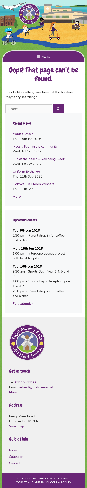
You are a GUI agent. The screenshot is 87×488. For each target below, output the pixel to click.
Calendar (16, 457)
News (13, 450)
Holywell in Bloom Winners (33, 184)
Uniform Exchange (26, 171)
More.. (17, 196)
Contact (14, 463)
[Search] (58, 108)
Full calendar (23, 303)
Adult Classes (23, 134)
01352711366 (26, 382)
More (13, 392)
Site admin (61, 478)
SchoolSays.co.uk (57, 482)
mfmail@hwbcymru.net (36, 387)
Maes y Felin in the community (35, 146)
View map (16, 426)
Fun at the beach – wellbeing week (39, 159)
